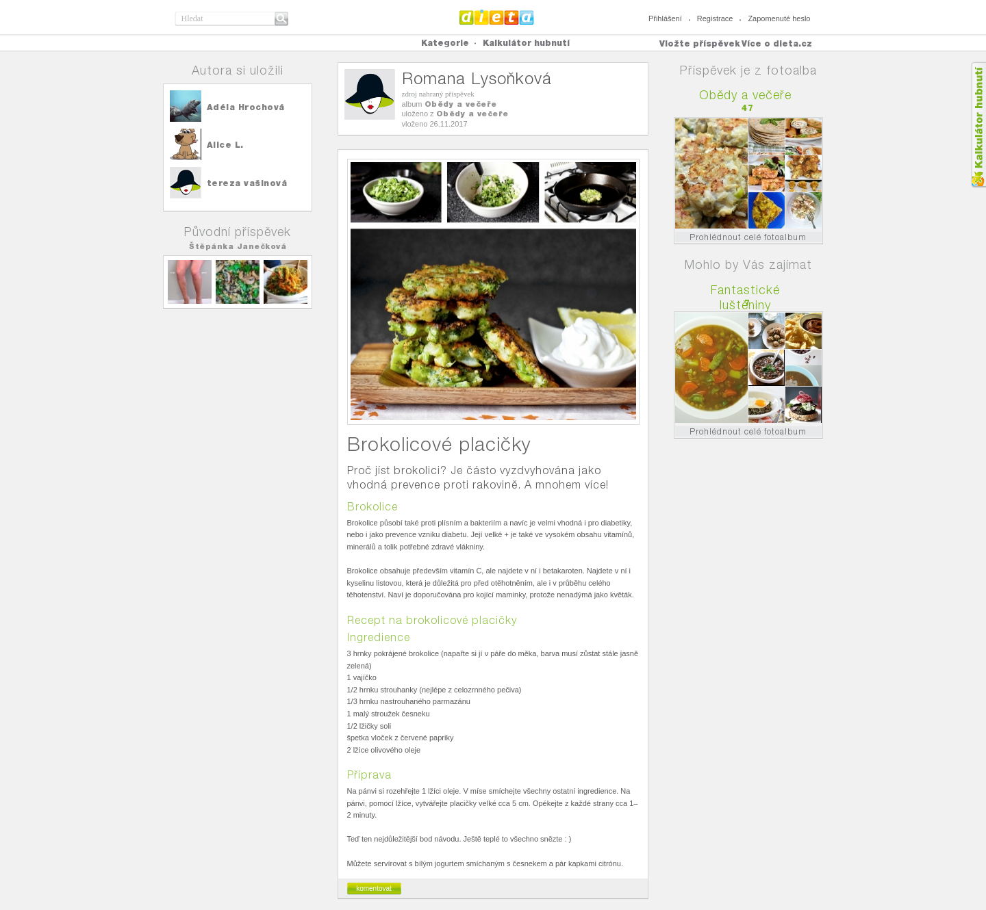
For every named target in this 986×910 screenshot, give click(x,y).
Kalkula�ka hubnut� (978, 125)
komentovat (374, 888)
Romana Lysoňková (477, 78)
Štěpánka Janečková (237, 246)
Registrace (715, 18)
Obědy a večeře (461, 104)
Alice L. (225, 145)
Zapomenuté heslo (779, 18)
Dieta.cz (496, 17)
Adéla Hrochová (246, 107)
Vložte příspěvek (699, 43)
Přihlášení (665, 18)
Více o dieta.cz (777, 43)
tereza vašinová (247, 183)
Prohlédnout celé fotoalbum (748, 237)
